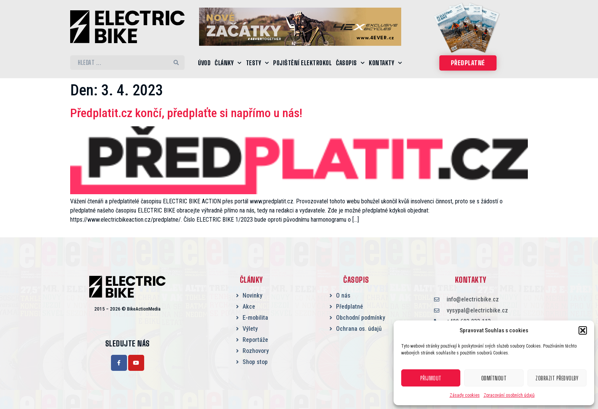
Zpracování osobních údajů (509, 395)
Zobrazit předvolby (556, 378)
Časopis (350, 63)
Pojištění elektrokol (302, 62)
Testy (257, 63)
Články (228, 63)
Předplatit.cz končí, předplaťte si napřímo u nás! (186, 113)
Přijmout (431, 378)
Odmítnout (494, 378)
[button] (583, 330)
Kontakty (385, 63)
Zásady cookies (465, 395)
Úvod (204, 62)
